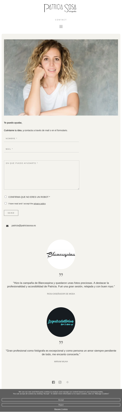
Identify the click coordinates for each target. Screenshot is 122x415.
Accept (61, 400)
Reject (61, 405)
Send (11, 213)
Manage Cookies (61, 409)
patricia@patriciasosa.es (24, 225)
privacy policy (40, 204)
